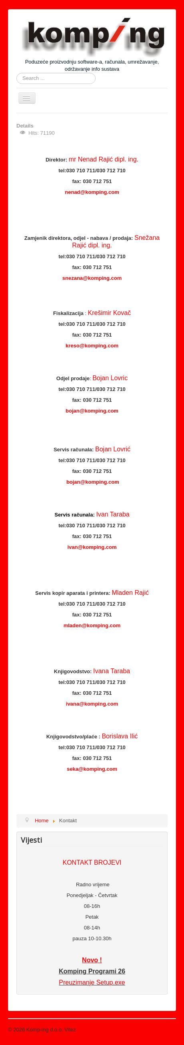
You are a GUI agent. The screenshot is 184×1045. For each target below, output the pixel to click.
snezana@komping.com (92, 278)
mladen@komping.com (92, 625)
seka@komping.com (92, 769)
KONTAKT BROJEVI (92, 862)
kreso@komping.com (92, 346)
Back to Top (162, 1030)
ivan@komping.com (91, 547)
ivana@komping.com (92, 704)
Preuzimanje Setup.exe (92, 982)
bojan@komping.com (92, 411)
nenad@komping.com (92, 192)
